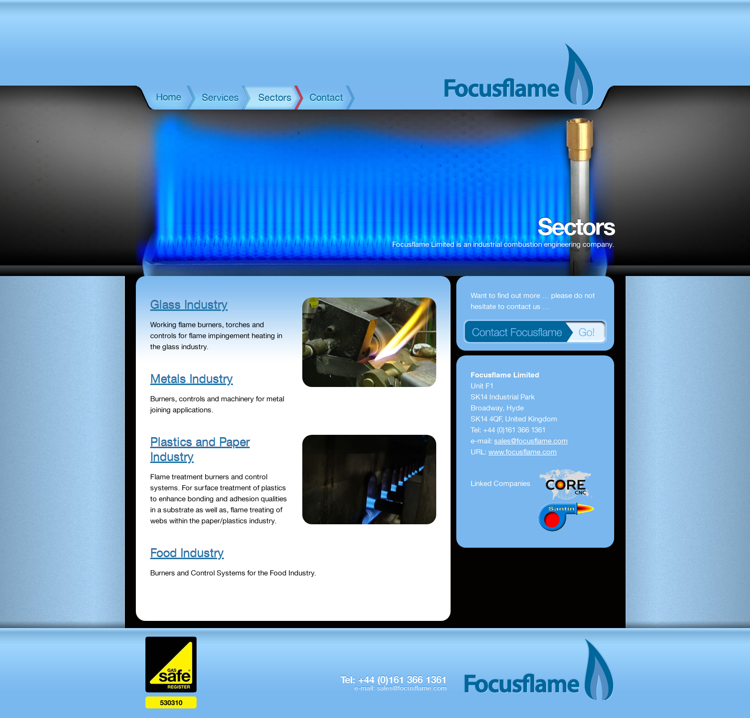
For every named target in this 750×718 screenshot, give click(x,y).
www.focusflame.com (522, 452)
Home (168, 97)
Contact (326, 98)
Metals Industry (191, 379)
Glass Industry (189, 305)
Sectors (274, 98)
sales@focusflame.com (531, 441)
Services (220, 98)
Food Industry (187, 553)
